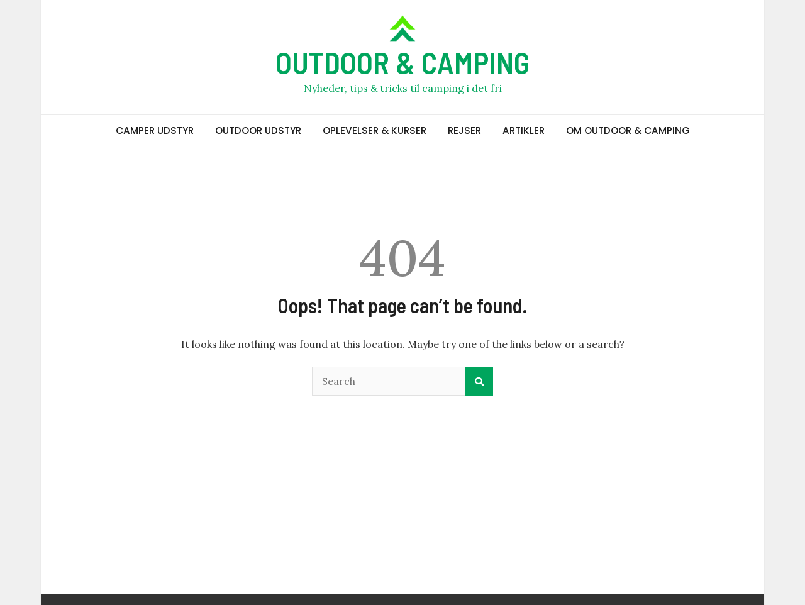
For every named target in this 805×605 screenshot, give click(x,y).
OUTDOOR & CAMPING (402, 62)
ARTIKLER (523, 130)
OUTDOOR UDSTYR (258, 130)
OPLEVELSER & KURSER (374, 130)
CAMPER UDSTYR (155, 130)
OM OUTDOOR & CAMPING (628, 130)
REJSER (464, 130)
